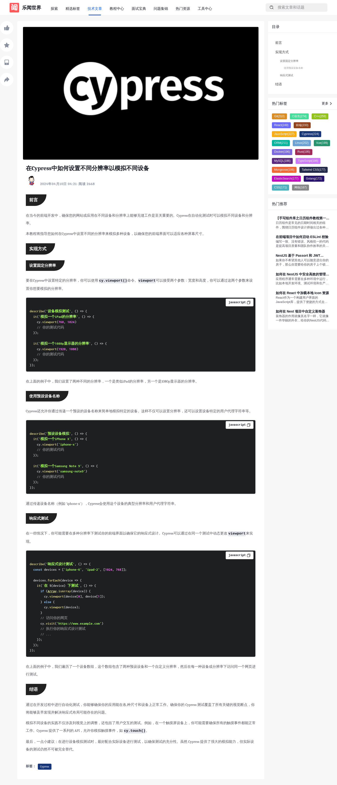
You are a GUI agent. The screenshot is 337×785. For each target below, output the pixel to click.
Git (279, 116)
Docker (282, 151)
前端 (302, 125)
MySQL (282, 161)
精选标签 (73, 8)
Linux (302, 143)
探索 (54, 8)
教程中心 (117, 8)
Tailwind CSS (314, 169)
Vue (322, 143)
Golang (314, 178)
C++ (320, 116)
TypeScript (308, 161)
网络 (300, 187)
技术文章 (95, 8)
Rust (304, 151)
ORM (281, 143)
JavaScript (284, 134)
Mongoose (284, 169)
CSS (280, 187)
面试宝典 (139, 8)
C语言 (299, 116)
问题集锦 (161, 8)
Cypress (44, 766)
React (281, 125)
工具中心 (205, 8)
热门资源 (183, 8)
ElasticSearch (286, 178)
